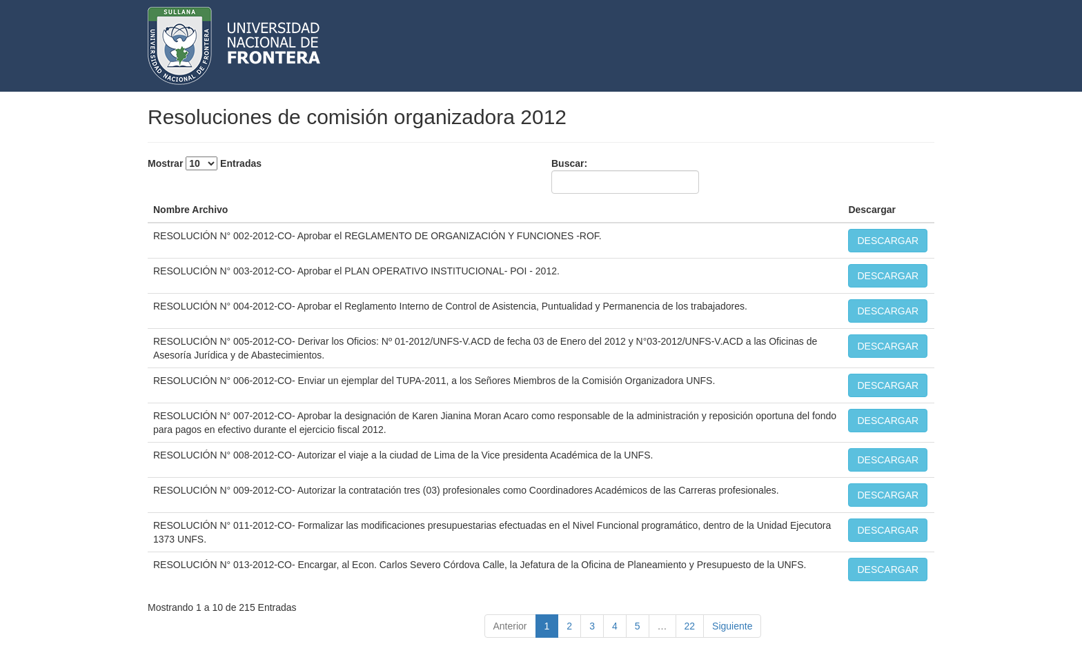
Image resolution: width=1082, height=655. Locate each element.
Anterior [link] (510, 626)
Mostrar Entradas (205, 163)
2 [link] (569, 626)
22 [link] (690, 626)
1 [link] (547, 626)
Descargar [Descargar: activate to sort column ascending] (872, 209)
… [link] (662, 626)
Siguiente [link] (732, 626)
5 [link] (637, 626)
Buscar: (625, 176)
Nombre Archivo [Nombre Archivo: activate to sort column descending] (190, 209)
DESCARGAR (887, 240)
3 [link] (592, 626)
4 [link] (615, 626)
